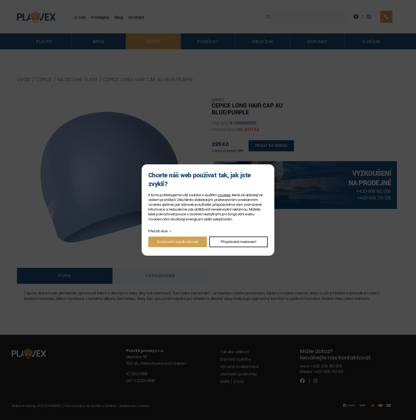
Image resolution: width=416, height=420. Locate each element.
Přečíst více (158, 231)
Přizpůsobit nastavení (238, 241)
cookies (224, 195)
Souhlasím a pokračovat (177, 241)
